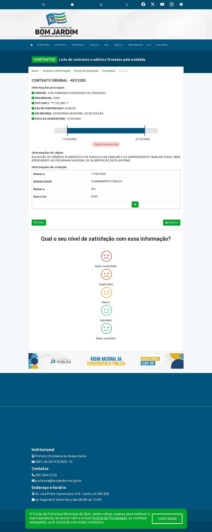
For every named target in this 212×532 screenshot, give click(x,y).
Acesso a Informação (56, 70)
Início (35, 70)
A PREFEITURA (43, 45)
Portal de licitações (86, 70)
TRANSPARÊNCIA (135, 45)
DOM (107, 45)
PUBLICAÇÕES (162, 45)
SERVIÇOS (95, 45)
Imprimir (171, 222)
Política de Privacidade (109, 518)
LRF (149, 45)
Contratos (108, 70)
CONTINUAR (167, 519)
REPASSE (119, 45)
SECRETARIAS (78, 45)
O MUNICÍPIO (61, 45)
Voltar (39, 222)
